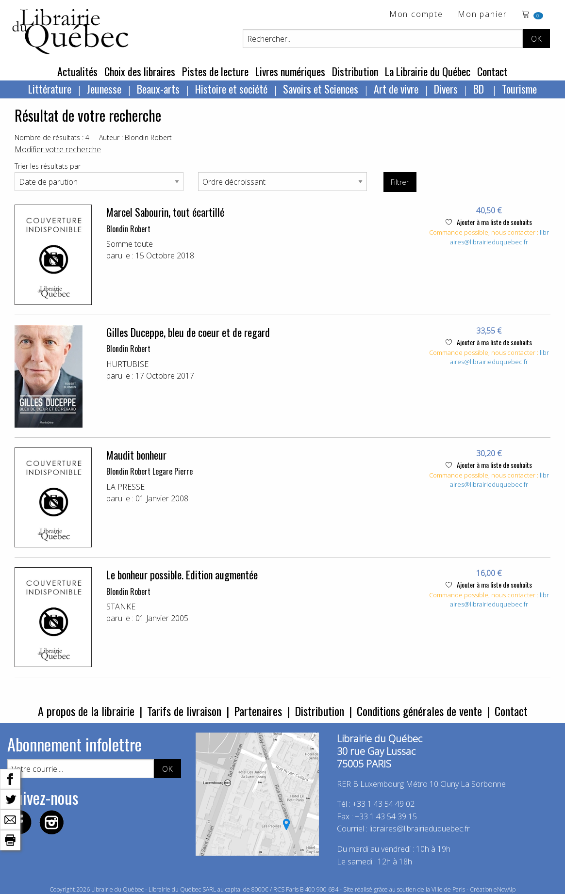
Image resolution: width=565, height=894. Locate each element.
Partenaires (258, 710)
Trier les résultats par (48, 166)
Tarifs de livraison (184, 710)
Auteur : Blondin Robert (135, 137)
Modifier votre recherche (58, 149)
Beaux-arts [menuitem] (158, 88)
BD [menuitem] (479, 88)
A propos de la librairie (86, 710)
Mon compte (416, 14)
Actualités (77, 71)
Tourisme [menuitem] (519, 88)
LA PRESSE (125, 486)
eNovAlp (504, 889)
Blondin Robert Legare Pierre (149, 471)
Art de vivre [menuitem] (396, 88)
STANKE (120, 606)
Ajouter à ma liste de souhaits (489, 222)
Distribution (355, 71)
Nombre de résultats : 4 (52, 137)
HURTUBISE (127, 364)
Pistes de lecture (215, 71)
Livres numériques (290, 71)
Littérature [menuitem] (49, 88)
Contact (492, 71)
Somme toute (129, 244)
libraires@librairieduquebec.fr (499, 237)
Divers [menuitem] (446, 88)
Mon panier (482, 14)
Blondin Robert (128, 229)
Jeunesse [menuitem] (104, 88)
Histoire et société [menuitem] (231, 88)
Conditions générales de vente (419, 710)
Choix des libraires (139, 71)
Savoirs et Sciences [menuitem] (320, 88)
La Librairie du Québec (427, 71)
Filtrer (400, 182)
